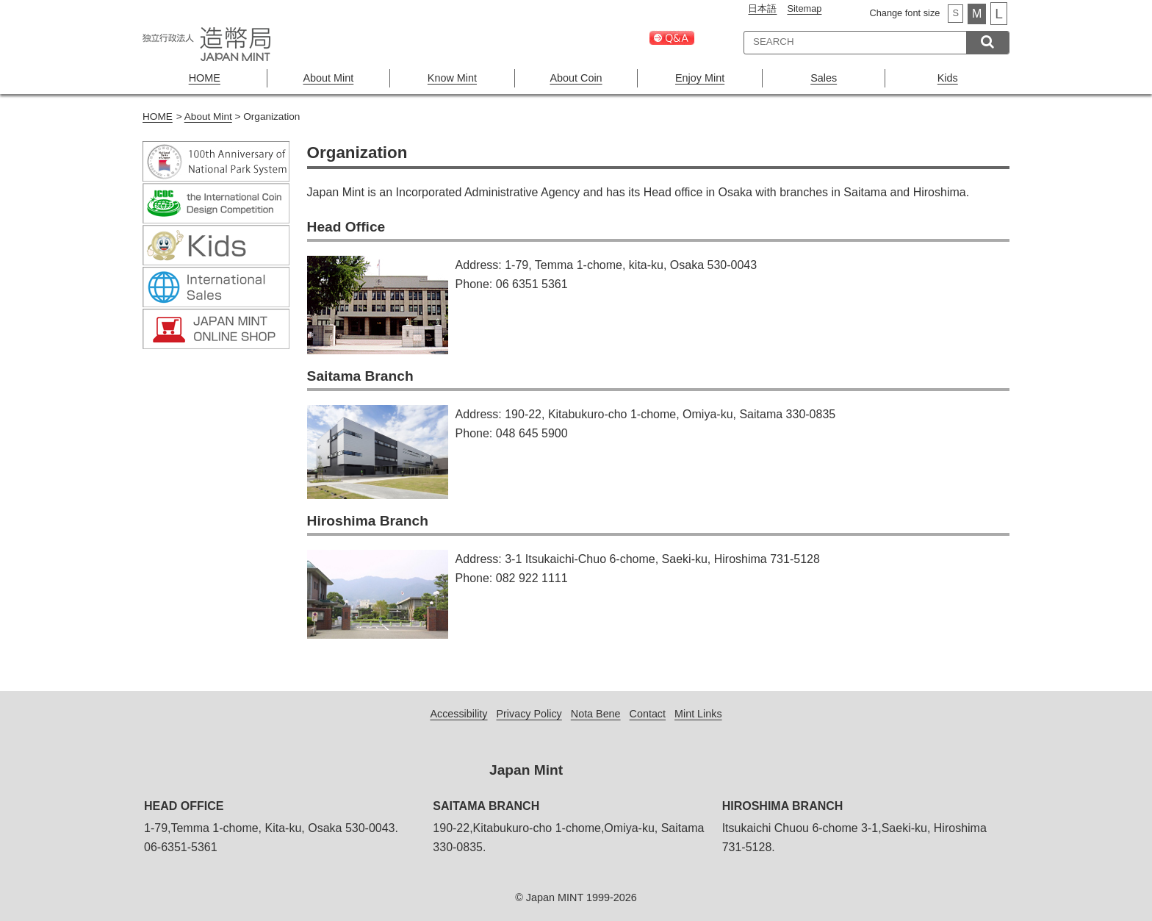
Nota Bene (596, 714)
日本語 (762, 8)
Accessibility (458, 714)
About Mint (328, 78)
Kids (947, 78)
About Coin (576, 78)
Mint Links (698, 714)
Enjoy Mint (699, 78)
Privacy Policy (529, 714)
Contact (648, 714)
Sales (823, 78)
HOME (204, 78)
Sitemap (804, 8)
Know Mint (452, 78)
